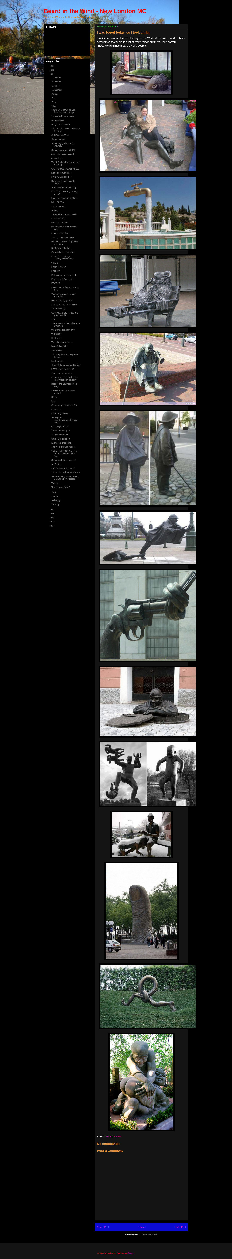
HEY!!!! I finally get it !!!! (62, 300)
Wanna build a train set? (62, 116)
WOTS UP (56, 334)
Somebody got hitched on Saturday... (63, 144)
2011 (52, 513)
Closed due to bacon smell (63, 252)
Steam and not (58, 139)
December (57, 77)
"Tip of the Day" (58, 308)
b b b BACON (57, 202)
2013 (52, 74)
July (54, 98)
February (56, 500)
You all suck (56, 350)
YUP (53, 319)
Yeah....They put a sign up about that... (63, 295)
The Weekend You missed (63, 447)
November (57, 82)
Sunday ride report (59, 434)
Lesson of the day (59, 233)
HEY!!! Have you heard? (62, 369)
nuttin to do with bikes (61, 173)
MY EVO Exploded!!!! (61, 177)
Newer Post (103, 1227)
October (56, 86)
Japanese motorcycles (61, 373)
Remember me (58, 218)
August (55, 94)
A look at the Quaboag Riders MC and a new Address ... (65, 477)
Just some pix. (58, 206)
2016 (52, 66)
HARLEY (55, 271)
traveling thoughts (59, 223)
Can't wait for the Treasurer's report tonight (64, 314)
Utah (53, 401)
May (54, 106)
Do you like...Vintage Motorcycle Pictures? (62, 257)
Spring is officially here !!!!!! (63, 460)
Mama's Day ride (59, 346)
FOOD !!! (55, 283)
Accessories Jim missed (62, 154)
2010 (52, 518)
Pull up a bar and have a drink (65, 275)
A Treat (54, 210)
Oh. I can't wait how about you (65, 169)
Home (142, 1227)
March (55, 496)
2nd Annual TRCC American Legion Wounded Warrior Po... (64, 453)
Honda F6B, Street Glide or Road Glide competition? (64, 378)
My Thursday (57, 361)
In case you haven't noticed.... (65, 304)
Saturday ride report (60, 439)
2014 (52, 70)
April (54, 492)
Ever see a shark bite (61, 443)
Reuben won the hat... (61, 248)
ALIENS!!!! (56, 464)
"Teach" (54, 263)
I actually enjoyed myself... (63, 468)
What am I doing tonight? (63, 330)
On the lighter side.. (60, 426)
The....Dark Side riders (61, 342)
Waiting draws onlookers (62, 237)
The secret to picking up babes (65, 472)
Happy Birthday (58, 267)
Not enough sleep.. (60, 413)
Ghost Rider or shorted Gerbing (65, 365)
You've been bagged (60, 430)
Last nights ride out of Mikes (64, 198)
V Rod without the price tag (63, 187)
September (57, 90)
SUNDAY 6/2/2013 (59, 135)
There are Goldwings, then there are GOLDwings (63, 111)
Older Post (180, 1227)
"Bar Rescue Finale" (60, 487)
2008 (52, 526)
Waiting (54, 483)
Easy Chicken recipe (60, 124)
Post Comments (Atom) (147, 1235)
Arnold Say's (57, 158)
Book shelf (56, 338)
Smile (54, 397)
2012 (52, 509)
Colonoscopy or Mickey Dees (64, 405)
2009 (52, 522)
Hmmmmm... (57, 409)
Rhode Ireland (57, 120)
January (56, 504)
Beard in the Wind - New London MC (95, 11)
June (54, 102)
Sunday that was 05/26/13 (63, 150)
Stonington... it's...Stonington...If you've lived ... (64, 420)
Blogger (130, 1253)
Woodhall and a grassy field (64, 214)
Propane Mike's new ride (62, 279)
